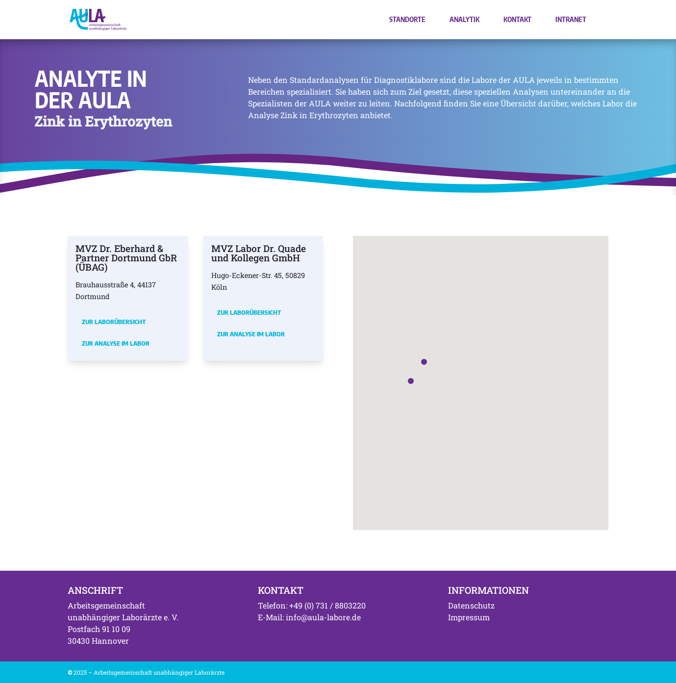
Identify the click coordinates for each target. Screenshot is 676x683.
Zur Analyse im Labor (116, 343)
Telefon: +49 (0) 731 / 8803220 (312, 605)
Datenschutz (471, 605)
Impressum (469, 617)
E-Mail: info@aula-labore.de (309, 617)
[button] (424, 362)
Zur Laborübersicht (114, 322)
